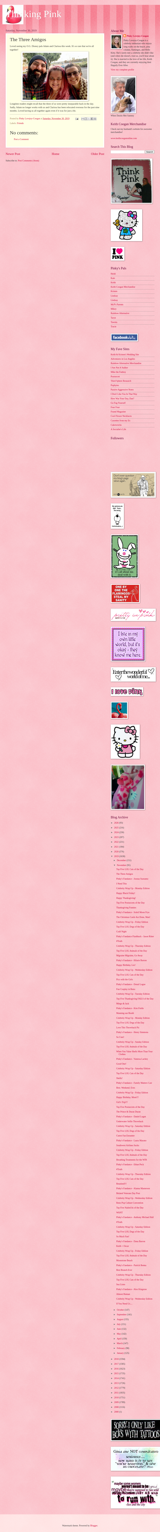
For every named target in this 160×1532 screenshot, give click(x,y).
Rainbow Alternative (120, 313)
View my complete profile (122, 69)
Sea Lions (120, 1284)
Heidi (113, 274)
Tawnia (114, 322)
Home (55, 154)
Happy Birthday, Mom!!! (127, 1097)
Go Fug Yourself (118, 403)
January (120, 1353)
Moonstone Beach (124, 1260)
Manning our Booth (125, 1013)
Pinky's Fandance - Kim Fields (130, 1008)
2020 (116, 851)
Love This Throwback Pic (127, 1027)
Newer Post (13, 154)
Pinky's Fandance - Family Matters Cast (134, 1083)
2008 (116, 1407)
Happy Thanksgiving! (126, 898)
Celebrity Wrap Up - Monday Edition (133, 888)
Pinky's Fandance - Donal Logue (130, 984)
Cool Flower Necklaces (121, 416)
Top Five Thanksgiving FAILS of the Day (135, 999)
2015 (116, 1373)
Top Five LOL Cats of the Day (130, 869)
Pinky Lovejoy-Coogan (138, 36)
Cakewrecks (116, 425)
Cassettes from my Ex (120, 420)
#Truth (119, 941)
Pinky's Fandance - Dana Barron (130, 1241)
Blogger (93, 1525)
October (121, 1310)
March (120, 1343)
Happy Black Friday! (125, 893)
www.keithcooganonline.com (124, 138)
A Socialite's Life (118, 429)
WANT (119, 1212)
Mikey (114, 309)
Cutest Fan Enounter (125, 1135)
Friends (20, 123)
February (121, 1348)
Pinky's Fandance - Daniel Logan (131, 1116)
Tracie (113, 326)
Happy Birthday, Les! (125, 965)
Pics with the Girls (124, 979)
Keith (113, 282)
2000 (116, 1412)
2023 (116, 837)
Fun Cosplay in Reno (125, 989)
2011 (116, 1393)
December (122, 860)
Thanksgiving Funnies (126, 907)
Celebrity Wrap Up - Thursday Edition (133, 946)
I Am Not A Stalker (119, 367)
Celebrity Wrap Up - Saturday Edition (133, 1068)
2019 (116, 856)
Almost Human (123, 1294)
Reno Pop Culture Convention (129, 1203)
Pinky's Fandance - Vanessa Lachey (132, 1059)
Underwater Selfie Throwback (129, 1121)
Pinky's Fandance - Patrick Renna (131, 1265)
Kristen (114, 291)
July (119, 1324)
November (122, 865)
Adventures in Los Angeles (123, 359)
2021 (116, 847)
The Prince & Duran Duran (128, 1112)
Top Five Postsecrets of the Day (130, 903)
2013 (116, 1383)
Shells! (119, 1078)
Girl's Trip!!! (122, 1102)
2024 (116, 832)
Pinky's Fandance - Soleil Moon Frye (132, 912)
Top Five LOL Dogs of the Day (130, 927)
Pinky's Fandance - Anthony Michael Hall (135, 1217)
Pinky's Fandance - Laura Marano (131, 1140)
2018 (116, 1359)
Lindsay (114, 296)
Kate (113, 278)
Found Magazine (118, 411)
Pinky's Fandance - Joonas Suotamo (132, 879)
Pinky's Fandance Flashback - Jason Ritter (135, 936)
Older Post (97, 154)
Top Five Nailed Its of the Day (129, 1208)
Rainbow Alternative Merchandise (126, 363)
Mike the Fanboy (118, 372)
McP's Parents (117, 304)
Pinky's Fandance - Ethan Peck (130, 1164)
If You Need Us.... (124, 1303)
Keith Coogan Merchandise (123, 287)
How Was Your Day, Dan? (122, 398)
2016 (116, 1369)
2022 (116, 842)
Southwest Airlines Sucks (127, 1145)
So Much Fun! (122, 1236)
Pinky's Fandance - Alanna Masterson (133, 1188)
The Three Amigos (124, 874)
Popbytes (115, 385)
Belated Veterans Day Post (128, 1193)
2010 (116, 1397)
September (122, 1314)
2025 (116, 827)
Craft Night (121, 931)
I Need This (121, 883)
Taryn (113, 318)
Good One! (121, 1064)
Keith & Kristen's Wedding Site (125, 354)
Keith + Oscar (122, 1246)
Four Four (115, 407)
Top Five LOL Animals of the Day (131, 951)
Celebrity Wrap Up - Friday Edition (132, 922)
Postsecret (115, 376)
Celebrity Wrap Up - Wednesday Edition (134, 970)
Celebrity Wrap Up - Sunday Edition (132, 1042)
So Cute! (120, 1037)
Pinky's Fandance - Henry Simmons (132, 1032)
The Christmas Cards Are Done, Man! (133, 917)
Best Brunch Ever (124, 1270)
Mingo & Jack (122, 1003)
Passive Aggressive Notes (122, 389)
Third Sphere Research (121, 381)
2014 (116, 1378)
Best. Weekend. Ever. (125, 1088)
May (119, 1334)
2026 (116, 823)
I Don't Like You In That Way (124, 394)
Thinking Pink (33, 14)
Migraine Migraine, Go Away (129, 955)
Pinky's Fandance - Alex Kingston (131, 1289)
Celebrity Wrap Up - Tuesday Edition (133, 994)
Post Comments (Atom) (28, 160)
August (120, 1319)
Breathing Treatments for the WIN (131, 1160)
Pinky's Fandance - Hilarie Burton (131, 960)
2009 (116, 1402)
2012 (116, 1388)
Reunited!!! (121, 1184)
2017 (116, 1364)
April (119, 1338)
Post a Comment (21, 139)
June (119, 1329)
